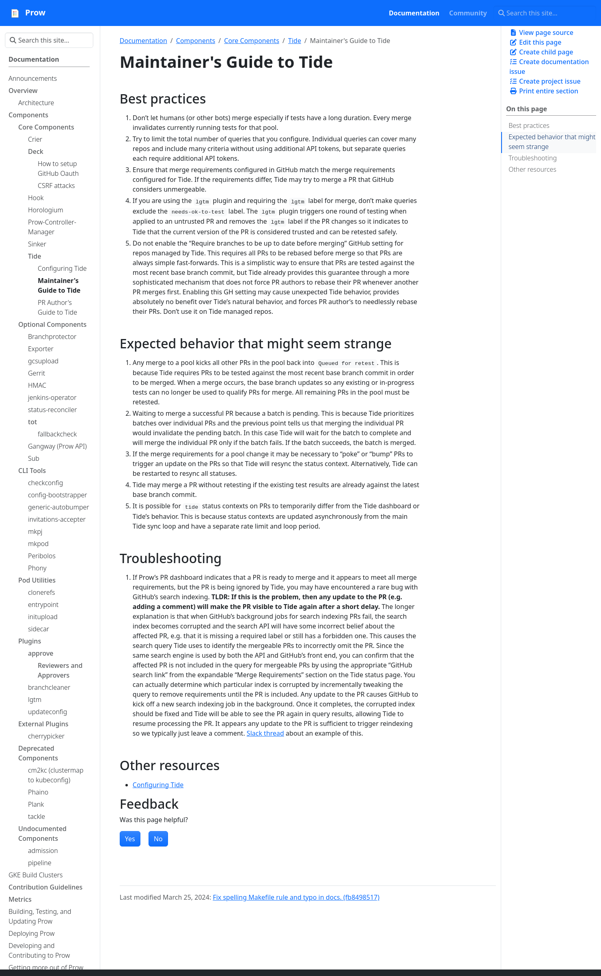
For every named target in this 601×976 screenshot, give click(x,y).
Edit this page (535, 42)
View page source (541, 32)
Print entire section (543, 90)
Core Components (251, 40)
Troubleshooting (532, 157)
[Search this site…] (544, 13)
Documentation (143, 40)
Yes (130, 838)
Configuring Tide (158, 784)
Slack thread (265, 733)
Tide (294, 40)
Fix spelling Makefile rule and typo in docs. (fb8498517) (296, 897)
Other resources (532, 169)
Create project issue (544, 81)
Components (195, 40)
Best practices (528, 125)
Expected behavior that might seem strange (551, 141)
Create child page (541, 52)
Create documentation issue (549, 66)
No (158, 838)
